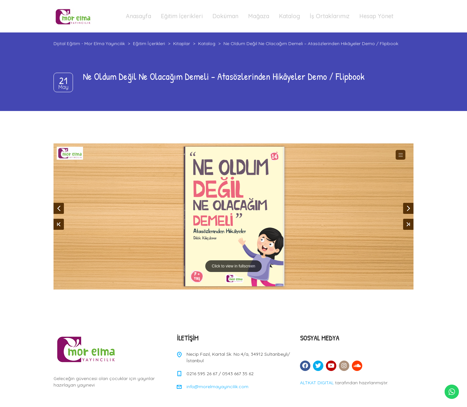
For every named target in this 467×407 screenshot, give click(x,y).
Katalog (289, 16)
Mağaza (258, 16)
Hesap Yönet (376, 16)
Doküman (225, 16)
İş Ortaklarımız (330, 16)
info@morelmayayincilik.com (217, 386)
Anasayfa (138, 16)
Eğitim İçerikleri (182, 16)
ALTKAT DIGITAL (317, 383)
